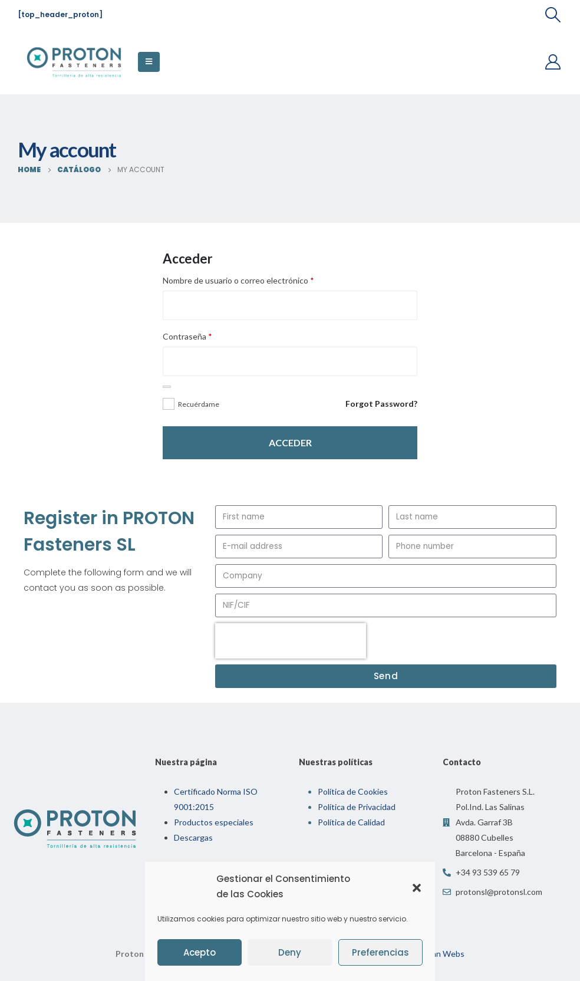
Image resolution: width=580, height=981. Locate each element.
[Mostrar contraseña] (167, 387)
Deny (289, 952)
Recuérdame (198, 404)
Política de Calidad (351, 822)
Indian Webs (441, 954)
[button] (417, 887)
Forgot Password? (381, 404)
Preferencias (380, 952)
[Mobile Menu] (149, 62)
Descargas (193, 837)
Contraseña (187, 336)
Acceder (290, 442)
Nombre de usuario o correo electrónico (238, 280)
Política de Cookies (353, 791)
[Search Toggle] (553, 14)
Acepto (199, 952)
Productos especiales (213, 822)
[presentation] (290, 641)
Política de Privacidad (357, 807)
